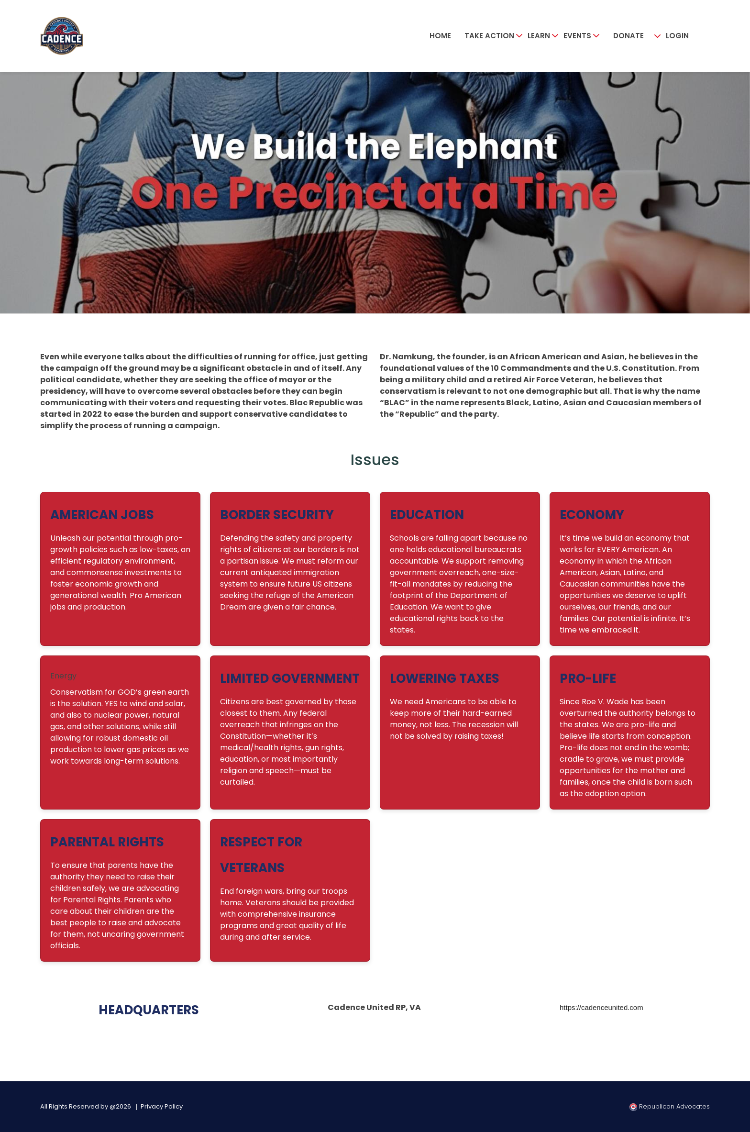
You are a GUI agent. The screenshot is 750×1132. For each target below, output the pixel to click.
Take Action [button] (489, 36)
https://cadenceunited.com (601, 1007)
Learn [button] (539, 36)
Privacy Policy (162, 1106)
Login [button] (677, 36)
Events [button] (577, 36)
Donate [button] (628, 36)
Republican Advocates (669, 1106)
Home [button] (440, 36)
